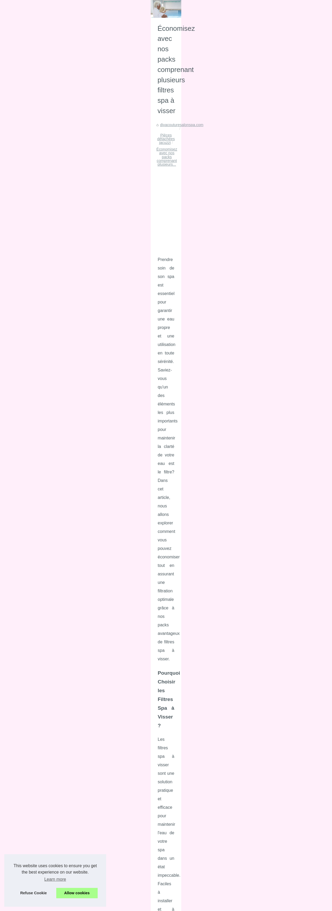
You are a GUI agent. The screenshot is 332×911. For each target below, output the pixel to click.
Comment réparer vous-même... (41, 817)
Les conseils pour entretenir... (38, 829)
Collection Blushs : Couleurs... (39, 494)
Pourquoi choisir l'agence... (36, 399)
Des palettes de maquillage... (38, 446)
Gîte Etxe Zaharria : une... (36, 854)
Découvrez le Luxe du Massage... (42, 650)
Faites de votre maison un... (37, 602)
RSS (114, 894)
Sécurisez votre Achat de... (36, 793)
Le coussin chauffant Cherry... (39, 529)
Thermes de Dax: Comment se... (41, 553)
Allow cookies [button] (77, 893)
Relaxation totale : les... (33, 697)
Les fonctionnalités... (31, 590)
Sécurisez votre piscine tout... (38, 458)
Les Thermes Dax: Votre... (36, 565)
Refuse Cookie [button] (33, 893)
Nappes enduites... (29, 410)
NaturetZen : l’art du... (32, 638)
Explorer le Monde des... (34, 661)
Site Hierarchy (25, 204)
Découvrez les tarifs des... (36, 720)
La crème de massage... (34, 685)
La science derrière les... (34, 482)
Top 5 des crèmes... (30, 517)
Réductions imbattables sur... (38, 613)
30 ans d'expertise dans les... (38, 781)
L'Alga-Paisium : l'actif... (34, 434)
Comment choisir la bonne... (37, 673)
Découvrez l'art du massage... (39, 732)
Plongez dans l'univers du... (37, 709)
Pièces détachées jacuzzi (160, 240)
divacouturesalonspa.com (113, 240)
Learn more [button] (55, 879)
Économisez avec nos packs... (39, 757)
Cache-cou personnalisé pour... (40, 422)
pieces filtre (300, 610)
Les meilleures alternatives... (38, 505)
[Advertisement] (206, 284)
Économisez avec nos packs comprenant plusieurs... (231, 240)
